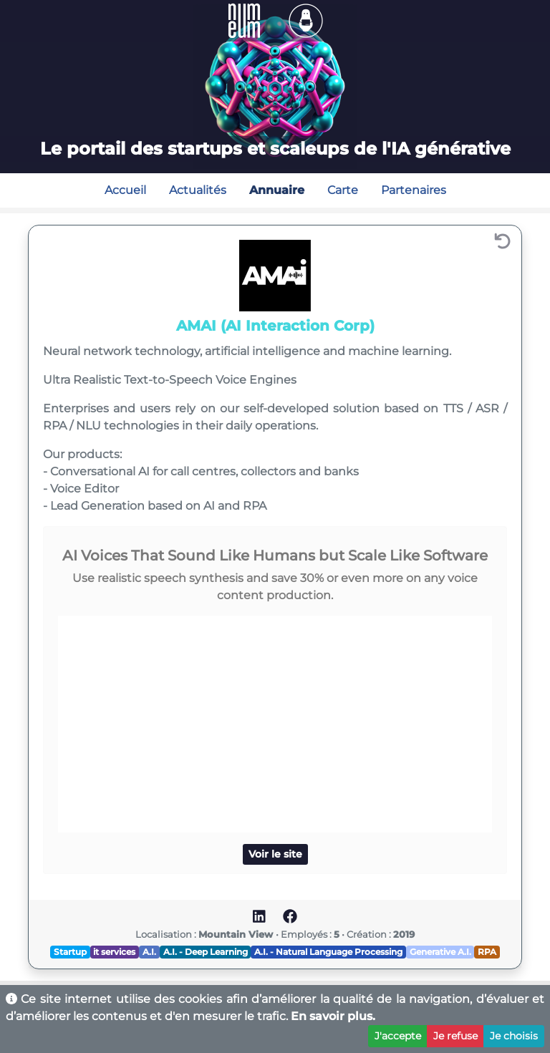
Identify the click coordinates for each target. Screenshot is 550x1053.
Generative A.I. (440, 951)
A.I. (149, 951)
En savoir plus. (333, 1016)
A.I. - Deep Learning (205, 951)
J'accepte (398, 1035)
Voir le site (275, 854)
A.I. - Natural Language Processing (328, 951)
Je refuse (455, 1035)
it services (114, 951)
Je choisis (514, 1035)
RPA (487, 951)
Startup (70, 951)
